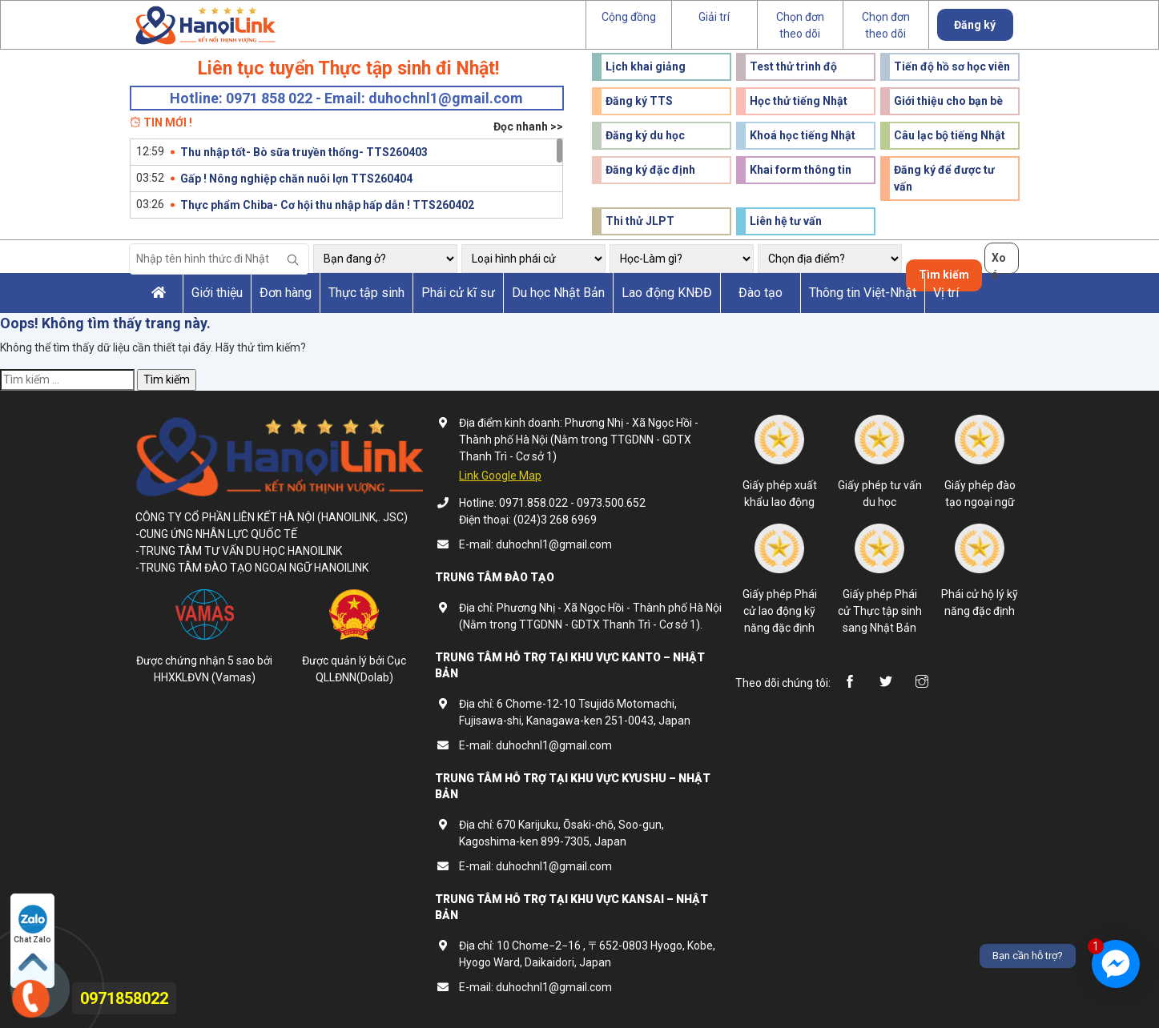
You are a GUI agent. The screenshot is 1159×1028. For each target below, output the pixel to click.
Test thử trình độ (793, 66)
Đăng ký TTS (639, 100)
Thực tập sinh (366, 292)
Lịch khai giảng (646, 66)
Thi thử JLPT (640, 221)
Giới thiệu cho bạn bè (948, 100)
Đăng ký (975, 24)
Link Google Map (500, 475)
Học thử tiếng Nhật (798, 100)
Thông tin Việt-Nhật (862, 292)
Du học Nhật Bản (558, 292)
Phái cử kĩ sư (458, 292)
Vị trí (946, 292)
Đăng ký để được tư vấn (944, 178)
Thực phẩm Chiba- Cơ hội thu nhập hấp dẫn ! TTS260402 (327, 205)
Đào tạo (760, 292)
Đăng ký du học (645, 135)
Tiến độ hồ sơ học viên (952, 66)
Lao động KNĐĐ (667, 292)
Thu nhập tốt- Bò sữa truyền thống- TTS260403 (304, 152)
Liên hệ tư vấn (786, 221)
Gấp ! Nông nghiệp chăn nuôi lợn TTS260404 (296, 178)
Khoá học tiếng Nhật (802, 135)
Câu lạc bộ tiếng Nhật (949, 135)
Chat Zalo (32, 924)
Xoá (999, 262)
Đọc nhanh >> (528, 126)
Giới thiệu (217, 292)
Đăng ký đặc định (650, 169)
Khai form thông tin (800, 169)
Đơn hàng (286, 292)
